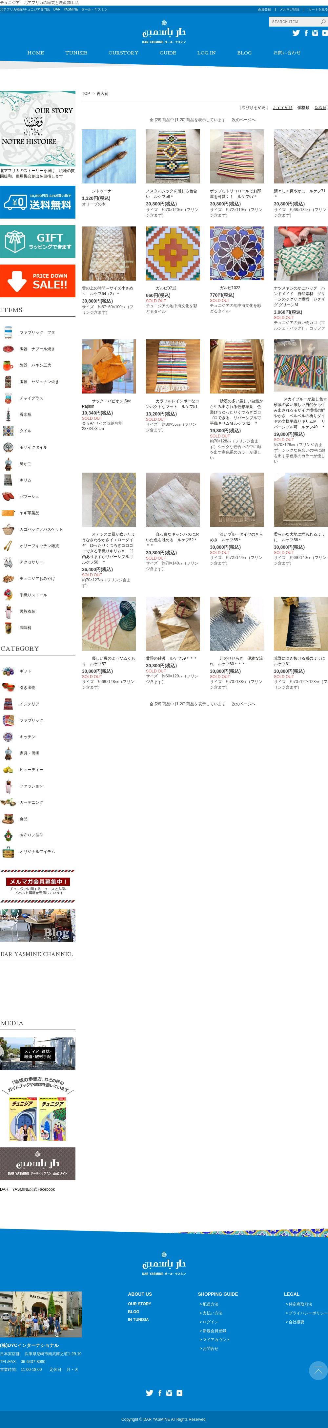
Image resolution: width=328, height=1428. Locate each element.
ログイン (210, 1322)
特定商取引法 (300, 1304)
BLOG (244, 53)
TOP (86, 93)
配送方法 (210, 1304)
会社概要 (296, 1322)
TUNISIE (76, 53)
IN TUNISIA (138, 1319)
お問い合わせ (287, 53)
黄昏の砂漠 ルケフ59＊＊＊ (171, 658)
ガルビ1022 (225, 288)
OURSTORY (123, 53)
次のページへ (244, 119)
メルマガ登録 (289, 9)
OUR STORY (139, 1304)
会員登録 (264, 9)
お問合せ (210, 1348)
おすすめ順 (283, 107)
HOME (35, 53)
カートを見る (318, 9)
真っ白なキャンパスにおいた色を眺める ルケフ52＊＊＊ (172, 540)
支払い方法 (212, 1313)
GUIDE (168, 53)
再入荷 (103, 93)
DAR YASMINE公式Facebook (27, 1189)
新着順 (320, 107)
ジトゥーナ (97, 191)
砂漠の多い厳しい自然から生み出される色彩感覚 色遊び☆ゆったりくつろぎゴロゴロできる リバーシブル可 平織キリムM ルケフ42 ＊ (237, 412)
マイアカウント (216, 1339)
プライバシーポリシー (308, 1313)
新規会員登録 (214, 1331)
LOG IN (206, 53)
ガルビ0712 (161, 288)
